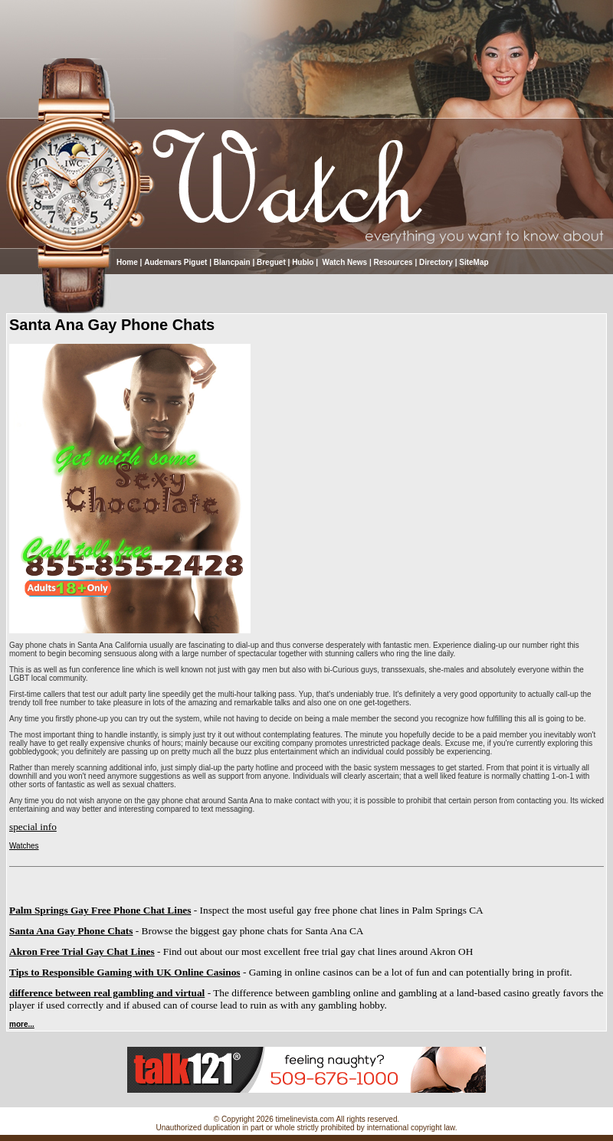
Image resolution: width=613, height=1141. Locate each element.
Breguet (271, 262)
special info (33, 826)
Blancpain (232, 262)
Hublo (302, 262)
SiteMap (473, 262)
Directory (436, 262)
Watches (24, 846)
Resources (393, 262)
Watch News (343, 262)
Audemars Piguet (175, 262)
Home (127, 262)
